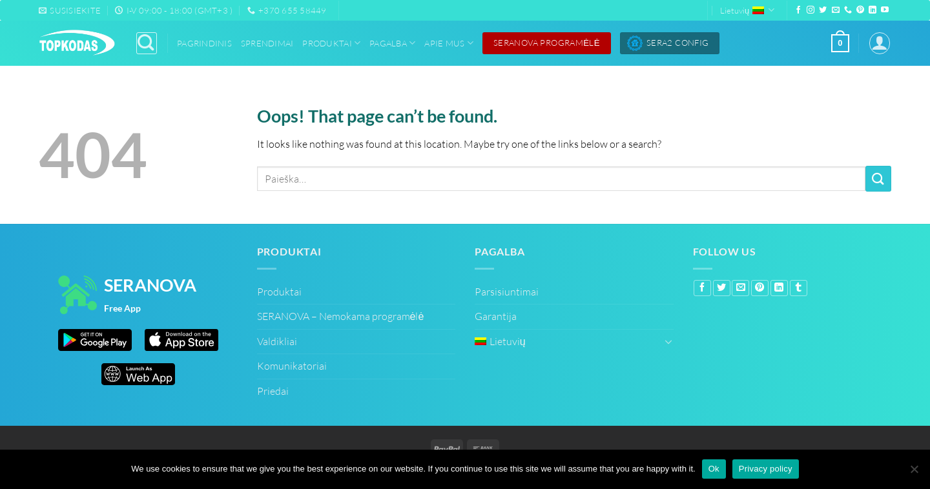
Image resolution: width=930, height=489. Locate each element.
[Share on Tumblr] (798, 288)
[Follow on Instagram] (810, 10)
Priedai (273, 390)
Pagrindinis (204, 43)
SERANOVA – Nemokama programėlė (340, 316)
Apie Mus (448, 43)
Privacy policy (765, 469)
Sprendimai (267, 43)
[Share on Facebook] (702, 288)
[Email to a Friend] (740, 288)
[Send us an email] (836, 10)
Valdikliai (277, 341)
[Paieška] (146, 43)
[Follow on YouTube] (885, 10)
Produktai (331, 43)
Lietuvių (747, 10)
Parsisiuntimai (507, 291)
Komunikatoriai (292, 365)
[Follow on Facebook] (798, 10)
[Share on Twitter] (721, 288)
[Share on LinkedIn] (779, 288)
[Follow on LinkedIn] (872, 10)
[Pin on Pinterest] (760, 288)
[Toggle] (668, 341)
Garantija (496, 316)
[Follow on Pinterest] (860, 10)
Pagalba (392, 43)
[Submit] (878, 178)
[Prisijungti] (879, 43)
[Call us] (848, 10)
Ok (713, 469)
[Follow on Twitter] (823, 10)
